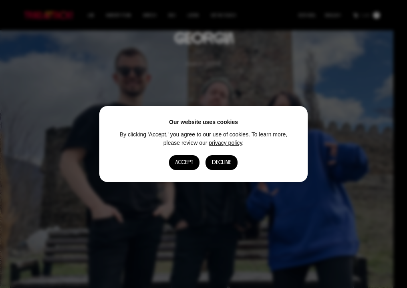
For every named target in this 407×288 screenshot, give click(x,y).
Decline (222, 162)
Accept (184, 162)
